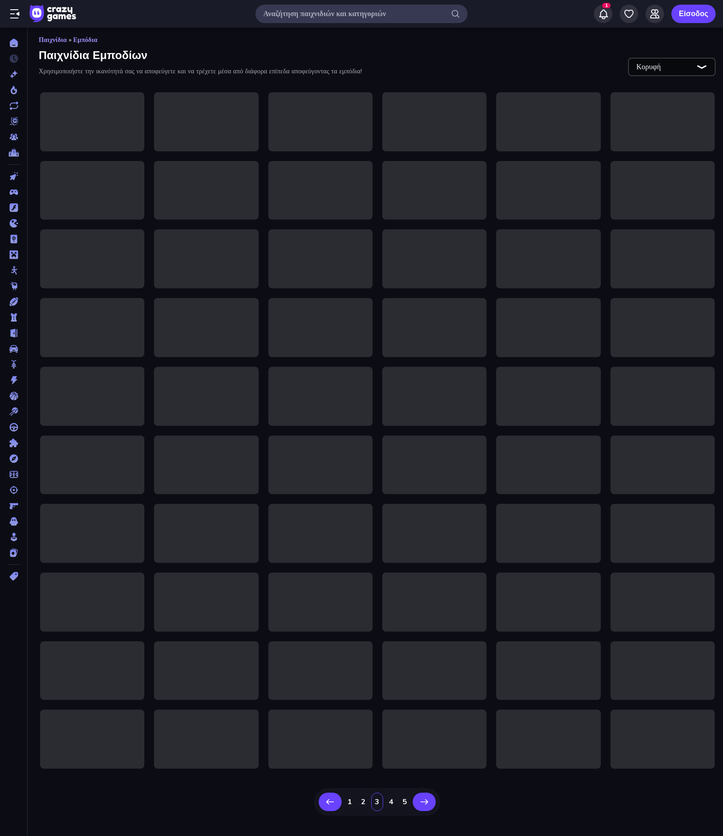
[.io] (13, 223)
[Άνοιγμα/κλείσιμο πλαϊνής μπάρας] (15, 14)
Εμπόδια (85, 40)
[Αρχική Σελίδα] (13, 43)
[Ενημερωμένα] (13, 105)
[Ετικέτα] (13, 576)
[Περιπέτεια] (13, 458)
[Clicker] (13, 176)
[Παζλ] (13, 443)
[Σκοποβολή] (13, 490)
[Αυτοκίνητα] (13, 349)
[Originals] (13, 121)
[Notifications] (603, 14)
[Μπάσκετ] (13, 396)
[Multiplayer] (13, 137)
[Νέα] (13, 74)
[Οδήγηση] (13, 427)
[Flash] (13, 207)
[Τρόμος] (13, 521)
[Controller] (13, 192)
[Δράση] (13, 380)
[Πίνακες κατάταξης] (13, 153)
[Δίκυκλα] (13, 364)
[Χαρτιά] (13, 553)
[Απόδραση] (13, 333)
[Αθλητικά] (13, 302)
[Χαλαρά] (13, 537)
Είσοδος (693, 14)
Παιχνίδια (53, 40)
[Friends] (655, 14)
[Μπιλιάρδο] (13, 411)
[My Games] (629, 14)
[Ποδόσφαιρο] (13, 474)
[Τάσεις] (13, 90)
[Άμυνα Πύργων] (13, 317)
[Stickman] (13, 270)
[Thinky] (13, 286)
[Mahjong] (13, 239)
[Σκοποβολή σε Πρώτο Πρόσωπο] (13, 506)
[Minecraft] (13, 255)
